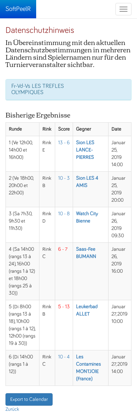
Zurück (12, 409)
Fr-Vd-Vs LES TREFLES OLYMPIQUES (37, 89)
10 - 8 (64, 213)
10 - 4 (64, 357)
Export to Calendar (29, 399)
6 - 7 (63, 249)
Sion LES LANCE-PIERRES (85, 150)
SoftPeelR (18, 9)
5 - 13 (64, 306)
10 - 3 (64, 178)
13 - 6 (64, 142)
